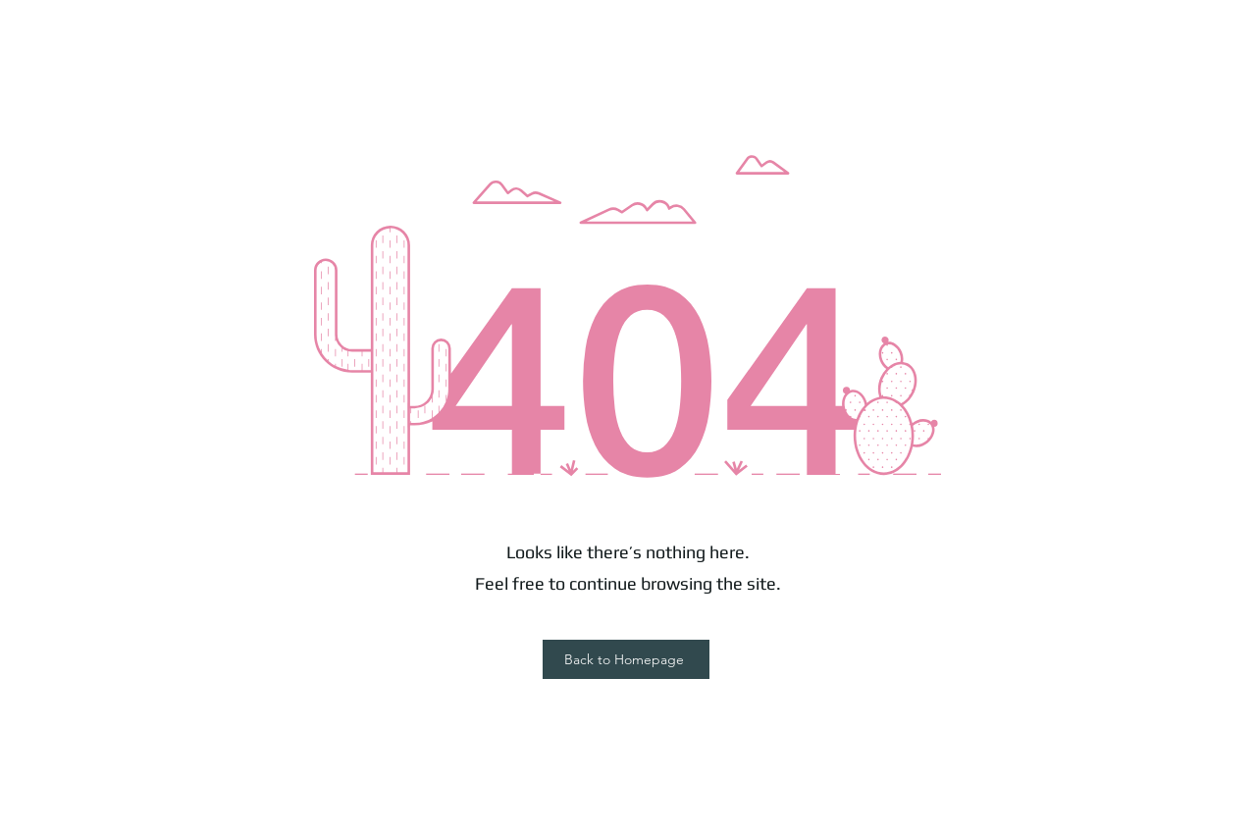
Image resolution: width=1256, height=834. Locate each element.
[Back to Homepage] (626, 659)
